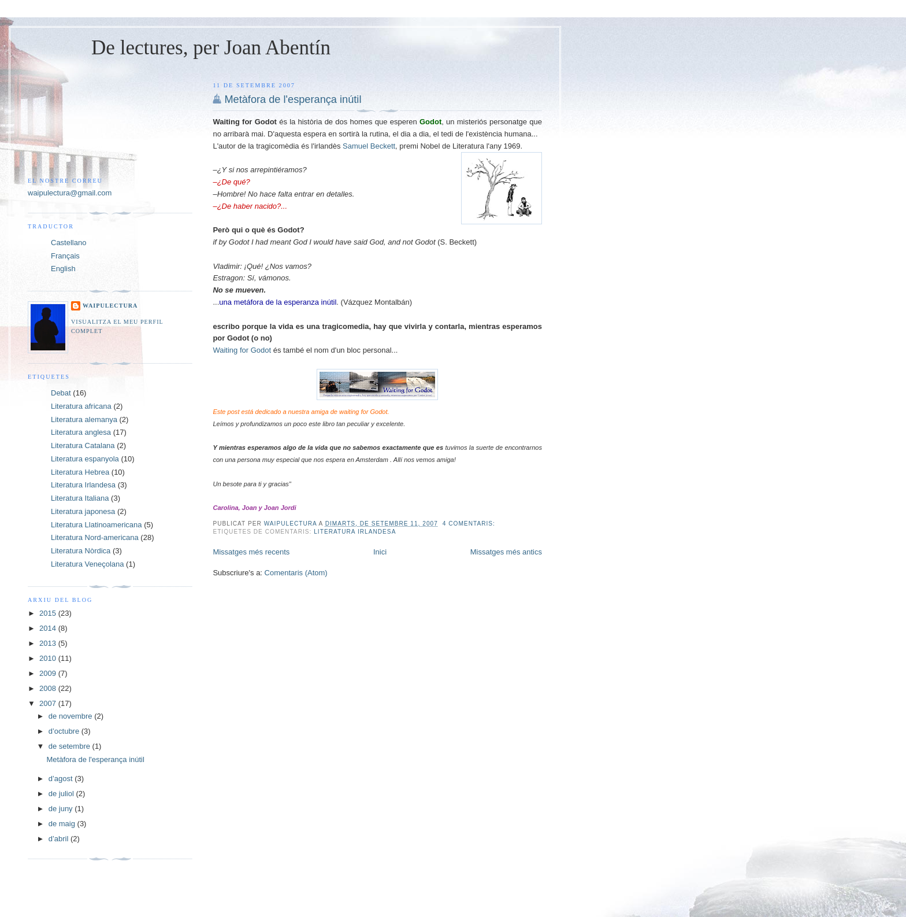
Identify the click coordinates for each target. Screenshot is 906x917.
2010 (48, 658)
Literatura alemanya (84, 419)
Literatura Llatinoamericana (96, 524)
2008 (48, 688)
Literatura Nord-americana (95, 537)
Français (65, 256)
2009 (48, 673)
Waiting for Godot (242, 350)
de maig (63, 823)
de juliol (62, 793)
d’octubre (65, 731)
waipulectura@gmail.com (70, 192)
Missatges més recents (251, 552)
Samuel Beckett (369, 146)
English (63, 268)
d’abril (59, 838)
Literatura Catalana (83, 445)
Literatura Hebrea (80, 472)
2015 (48, 613)
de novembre (72, 716)
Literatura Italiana (80, 498)
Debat (61, 393)
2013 (48, 643)
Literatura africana (81, 406)
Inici (380, 552)
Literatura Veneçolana (87, 564)
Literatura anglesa (81, 432)
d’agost (62, 778)
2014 (48, 628)
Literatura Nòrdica (80, 550)
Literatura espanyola (85, 458)
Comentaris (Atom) (296, 572)
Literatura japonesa (83, 511)
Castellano (68, 242)
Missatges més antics (506, 552)
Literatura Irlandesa (355, 531)
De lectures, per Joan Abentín (211, 47)
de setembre (70, 746)
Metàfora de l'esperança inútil (292, 99)
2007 (48, 703)
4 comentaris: (470, 523)
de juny (62, 808)
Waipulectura (110, 305)
